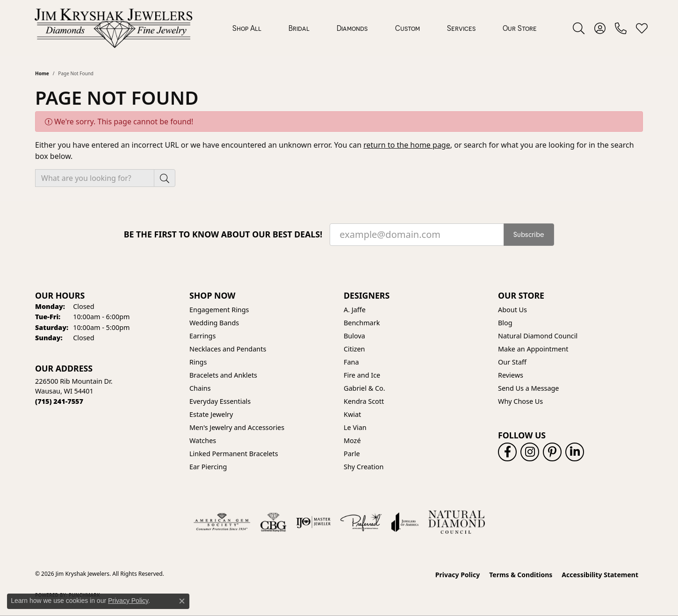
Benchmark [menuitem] (362, 322)
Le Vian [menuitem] (355, 427)
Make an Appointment (533, 348)
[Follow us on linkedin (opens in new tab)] (574, 452)
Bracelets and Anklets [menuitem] (223, 375)
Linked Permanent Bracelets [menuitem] (233, 453)
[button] (578, 28)
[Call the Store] (59, 401)
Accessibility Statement (600, 574)
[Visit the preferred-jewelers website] (361, 522)
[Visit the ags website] (222, 522)
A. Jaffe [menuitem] (355, 309)
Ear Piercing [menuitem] (208, 466)
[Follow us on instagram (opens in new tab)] (529, 452)
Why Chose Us (520, 401)
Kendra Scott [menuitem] (364, 401)
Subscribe (528, 234)
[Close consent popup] (182, 601)
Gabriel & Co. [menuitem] (364, 388)
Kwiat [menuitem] (352, 414)
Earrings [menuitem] (202, 335)
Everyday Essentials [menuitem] (220, 401)
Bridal (299, 28)
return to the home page (406, 145)
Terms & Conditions (520, 574)
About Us (512, 309)
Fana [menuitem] (351, 362)
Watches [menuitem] (202, 440)
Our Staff (512, 362)
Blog (505, 322)
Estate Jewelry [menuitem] (211, 414)
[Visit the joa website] (404, 522)
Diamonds (352, 28)
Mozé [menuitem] (352, 440)
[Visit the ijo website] (313, 522)
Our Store (520, 28)
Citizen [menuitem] (354, 348)
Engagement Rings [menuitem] (219, 309)
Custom (407, 28)
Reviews (510, 375)
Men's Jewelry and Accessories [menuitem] (236, 427)
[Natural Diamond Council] (456, 522)
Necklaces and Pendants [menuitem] (227, 348)
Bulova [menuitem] (354, 335)
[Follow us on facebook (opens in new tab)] (507, 452)
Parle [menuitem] (352, 453)
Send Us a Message (528, 388)
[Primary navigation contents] (384, 28)
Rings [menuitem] (198, 362)
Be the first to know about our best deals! (223, 234)
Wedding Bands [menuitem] (214, 322)
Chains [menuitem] (200, 388)
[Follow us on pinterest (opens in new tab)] (552, 452)
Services (461, 28)
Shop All (246, 28)
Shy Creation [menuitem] (363, 466)
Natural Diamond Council (537, 335)
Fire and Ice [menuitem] (362, 375)
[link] (621, 28)
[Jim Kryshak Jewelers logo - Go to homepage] (113, 28)
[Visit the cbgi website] (273, 522)
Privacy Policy (457, 574)
